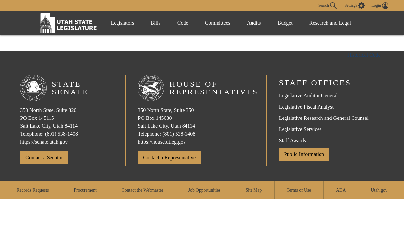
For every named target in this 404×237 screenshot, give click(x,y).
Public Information (304, 154)
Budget (285, 23)
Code (182, 23)
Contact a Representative (169, 157)
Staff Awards (292, 140)
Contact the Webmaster (142, 190)
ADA (341, 190)
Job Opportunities (204, 190)
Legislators (122, 23)
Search (327, 5)
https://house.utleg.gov (162, 142)
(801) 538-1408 (61, 134)
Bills (156, 23)
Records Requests (33, 190)
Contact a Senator (44, 157)
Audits (254, 23)
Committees (217, 23)
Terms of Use (299, 190)
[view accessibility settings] (355, 5)
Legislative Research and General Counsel (324, 118)
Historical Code (364, 55)
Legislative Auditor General (308, 95)
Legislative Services (300, 129)
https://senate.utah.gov (44, 142)
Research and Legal (330, 23)
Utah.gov (379, 190)
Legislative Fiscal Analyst (306, 107)
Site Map (254, 190)
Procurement (85, 190)
